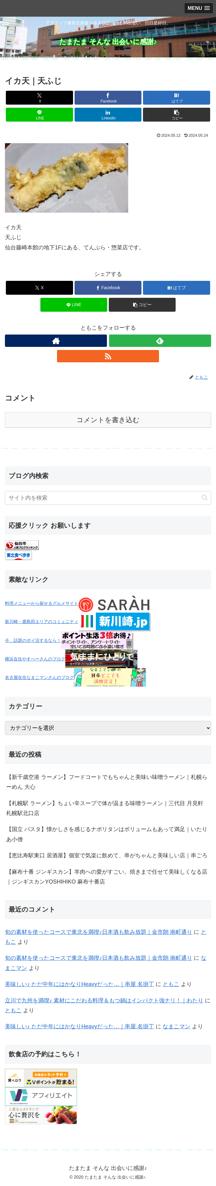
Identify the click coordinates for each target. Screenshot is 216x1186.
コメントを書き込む (108, 420)
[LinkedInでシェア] (108, 115)
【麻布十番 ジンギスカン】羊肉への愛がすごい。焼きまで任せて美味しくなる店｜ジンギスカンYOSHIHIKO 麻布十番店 (106, 877)
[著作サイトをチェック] (56, 341)
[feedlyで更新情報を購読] (160, 341)
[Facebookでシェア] (108, 98)
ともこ (171, 984)
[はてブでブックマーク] (176, 98)
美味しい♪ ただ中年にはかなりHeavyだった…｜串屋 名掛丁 (79, 984)
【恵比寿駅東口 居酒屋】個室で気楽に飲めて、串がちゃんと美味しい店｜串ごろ (106, 855)
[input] (108, 498)
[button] (176, 115)
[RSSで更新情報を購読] (108, 356)
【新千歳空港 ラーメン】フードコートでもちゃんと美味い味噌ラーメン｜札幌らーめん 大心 (106, 782)
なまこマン (176, 1026)
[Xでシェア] (39, 98)
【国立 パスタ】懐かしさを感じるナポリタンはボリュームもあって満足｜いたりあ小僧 (106, 834)
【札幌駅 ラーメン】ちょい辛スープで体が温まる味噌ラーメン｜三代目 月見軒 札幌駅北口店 (104, 808)
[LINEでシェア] (39, 115)
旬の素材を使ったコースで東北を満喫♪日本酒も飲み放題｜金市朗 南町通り (98, 932)
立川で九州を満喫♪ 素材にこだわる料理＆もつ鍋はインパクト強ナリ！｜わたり (104, 1000)
